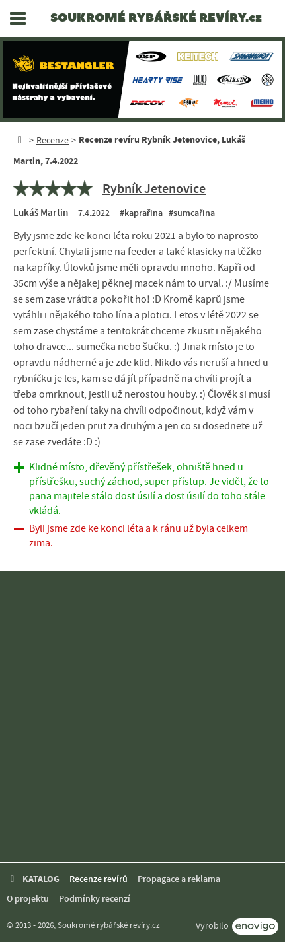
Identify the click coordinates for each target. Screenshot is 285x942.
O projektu (28, 898)
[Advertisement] (142, 716)
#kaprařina (141, 213)
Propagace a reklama (179, 879)
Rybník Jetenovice (154, 188)
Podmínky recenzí (94, 898)
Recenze (52, 140)
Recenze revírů (98, 879)
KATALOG (33, 879)
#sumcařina (192, 213)
